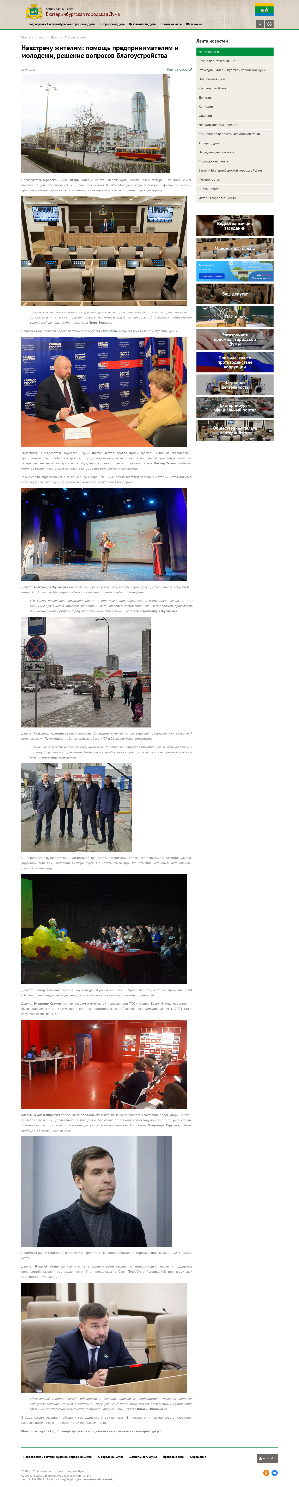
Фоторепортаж (209, 179)
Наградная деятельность (216, 152)
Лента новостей (75, 37)
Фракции (205, 115)
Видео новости (209, 189)
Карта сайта (267, 1458)
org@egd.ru (68, 1479)
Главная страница (32, 37)
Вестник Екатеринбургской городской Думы (231, 170)
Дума (54, 37)
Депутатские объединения (218, 125)
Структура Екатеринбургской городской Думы (232, 70)
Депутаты (205, 97)
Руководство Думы (212, 88)
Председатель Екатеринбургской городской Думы (60, 24)
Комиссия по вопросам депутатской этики (229, 134)
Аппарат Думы (209, 143)
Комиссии (206, 106)
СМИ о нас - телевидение (217, 61)
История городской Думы (217, 198)
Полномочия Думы (212, 79)
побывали (110, 331)
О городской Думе (112, 24)
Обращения (194, 24)
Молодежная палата (213, 161)
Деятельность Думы (142, 24)
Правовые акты (171, 24)
